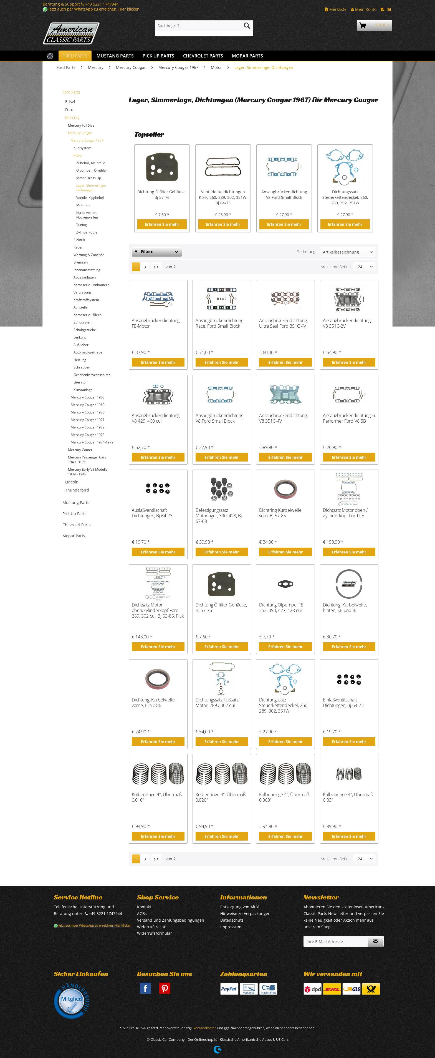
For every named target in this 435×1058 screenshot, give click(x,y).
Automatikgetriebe (88, 352)
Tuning (81, 224)
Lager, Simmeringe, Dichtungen (91, 187)
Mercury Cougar (80, 133)
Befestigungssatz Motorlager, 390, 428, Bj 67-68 (219, 515)
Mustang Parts (75, 502)
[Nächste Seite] (145, 266)
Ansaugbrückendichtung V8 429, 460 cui (155, 418)
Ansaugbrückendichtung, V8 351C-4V (283, 418)
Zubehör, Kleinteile (90, 163)
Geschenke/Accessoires (92, 374)
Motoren (83, 205)
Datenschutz (232, 920)
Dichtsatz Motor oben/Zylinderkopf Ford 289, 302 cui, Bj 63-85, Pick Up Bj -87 (158, 610)
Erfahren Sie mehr (162, 224)
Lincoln (72, 482)
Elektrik (79, 239)
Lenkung (80, 337)
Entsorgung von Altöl (239, 906)
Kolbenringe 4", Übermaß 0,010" (157, 797)
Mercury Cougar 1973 (88, 434)
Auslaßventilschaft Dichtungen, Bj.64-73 (152, 513)
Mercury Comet (80, 449)
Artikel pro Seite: (335, 266)
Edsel (70, 101)
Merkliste (336, 9)
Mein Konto (363, 9)
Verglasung (82, 292)
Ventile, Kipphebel (90, 197)
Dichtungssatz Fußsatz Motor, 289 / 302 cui (217, 702)
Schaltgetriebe (85, 329)
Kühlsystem (82, 148)
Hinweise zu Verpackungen (245, 913)
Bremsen (81, 262)
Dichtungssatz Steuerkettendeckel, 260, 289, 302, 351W (345, 197)
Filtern (144, 251)
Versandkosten (204, 1028)
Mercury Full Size (81, 125)
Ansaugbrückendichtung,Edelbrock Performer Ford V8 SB (349, 418)
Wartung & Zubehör (89, 254)
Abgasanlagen (85, 277)
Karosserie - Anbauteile (92, 284)
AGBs (142, 913)
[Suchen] (247, 25)
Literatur (80, 382)
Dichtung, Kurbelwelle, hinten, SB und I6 (345, 607)
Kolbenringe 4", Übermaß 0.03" (348, 797)
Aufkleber (81, 344)
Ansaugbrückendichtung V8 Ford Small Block (284, 194)
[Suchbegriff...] (204, 25)
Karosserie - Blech (88, 314)
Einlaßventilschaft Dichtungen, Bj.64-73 (343, 702)
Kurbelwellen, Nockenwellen (87, 215)
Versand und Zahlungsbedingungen (170, 920)
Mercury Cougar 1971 (88, 419)
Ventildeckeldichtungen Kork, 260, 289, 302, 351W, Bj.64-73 (223, 197)
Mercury (72, 117)
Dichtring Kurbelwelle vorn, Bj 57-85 (280, 513)
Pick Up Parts (74, 513)
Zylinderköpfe (86, 232)
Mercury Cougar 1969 (88, 404)
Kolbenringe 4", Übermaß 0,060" (284, 797)
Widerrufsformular (154, 933)
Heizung (80, 359)
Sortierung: (306, 251)
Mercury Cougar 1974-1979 (92, 442)
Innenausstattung (87, 269)
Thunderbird (77, 490)
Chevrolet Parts (76, 524)
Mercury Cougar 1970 (88, 412)
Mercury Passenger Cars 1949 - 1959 (87, 459)
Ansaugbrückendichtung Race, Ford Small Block (219, 323)
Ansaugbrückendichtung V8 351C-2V (347, 323)
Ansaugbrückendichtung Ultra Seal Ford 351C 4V (283, 323)
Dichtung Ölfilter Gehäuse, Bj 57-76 (162, 194)
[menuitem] (204, 28)
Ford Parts (71, 92)
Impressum (230, 926)
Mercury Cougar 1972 (88, 427)
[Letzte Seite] (156, 266)
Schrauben (82, 367)
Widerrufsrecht (151, 926)
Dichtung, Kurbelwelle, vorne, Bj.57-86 (154, 702)
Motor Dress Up (88, 178)
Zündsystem (83, 322)
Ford (69, 109)
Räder (78, 247)
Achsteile (81, 307)
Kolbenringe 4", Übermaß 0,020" (221, 797)
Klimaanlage (83, 389)
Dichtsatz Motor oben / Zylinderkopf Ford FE (345, 513)
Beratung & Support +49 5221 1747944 (80, 4)
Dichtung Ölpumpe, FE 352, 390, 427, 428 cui (281, 607)
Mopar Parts (73, 535)
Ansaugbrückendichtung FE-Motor (155, 323)
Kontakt (144, 906)
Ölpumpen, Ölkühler (91, 170)
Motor (78, 155)
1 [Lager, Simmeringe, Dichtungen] (136, 266)
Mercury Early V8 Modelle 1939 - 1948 (88, 472)
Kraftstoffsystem (86, 299)
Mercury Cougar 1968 (88, 397)
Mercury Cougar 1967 (87, 140)
